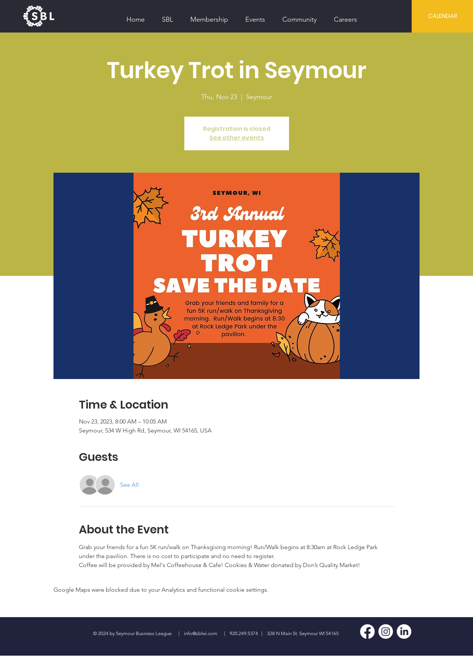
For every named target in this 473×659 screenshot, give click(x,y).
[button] (167, 16)
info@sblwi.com (200, 633)
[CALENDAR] (442, 16)
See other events (236, 137)
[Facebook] (367, 631)
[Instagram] (385, 631)
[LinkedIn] (404, 631)
